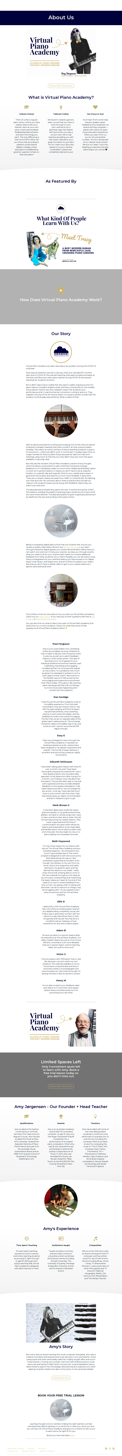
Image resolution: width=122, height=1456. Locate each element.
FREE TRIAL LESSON (16, 1444)
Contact (84, 4)
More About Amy (61, 1374)
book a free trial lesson (46, 617)
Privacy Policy (29, 1447)
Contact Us (13, 1447)
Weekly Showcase (71, 545)
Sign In (111, 4)
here (73, 1431)
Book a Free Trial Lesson (61, 83)
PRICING (31, 1444)
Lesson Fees (58, 4)
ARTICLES (72, 4)
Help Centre (44, 614)
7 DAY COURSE (98, 4)
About (45, 4)
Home (35, 4)
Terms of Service (47, 1447)
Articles (42, 1444)
